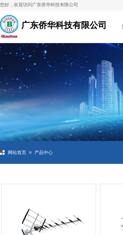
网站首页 (17, 152)
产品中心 (43, 152)
